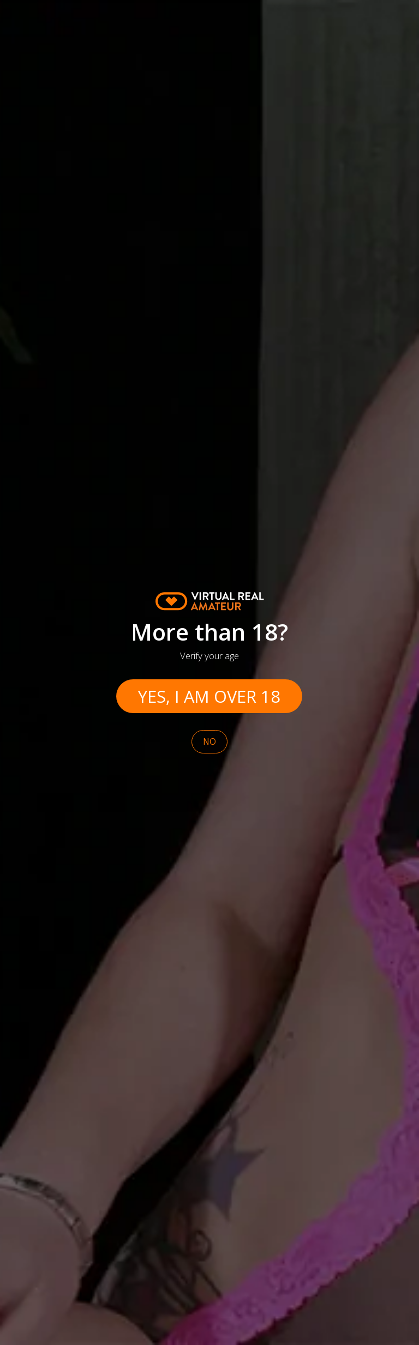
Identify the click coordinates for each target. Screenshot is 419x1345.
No (209, 741)
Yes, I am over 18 (209, 696)
